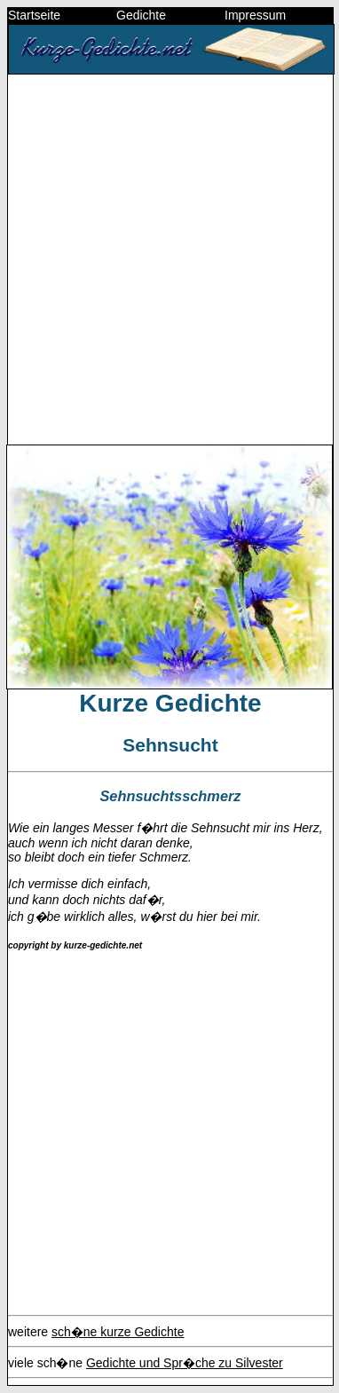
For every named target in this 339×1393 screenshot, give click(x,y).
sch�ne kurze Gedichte (117, 1332)
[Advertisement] (169, 258)
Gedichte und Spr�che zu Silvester (184, 1363)
